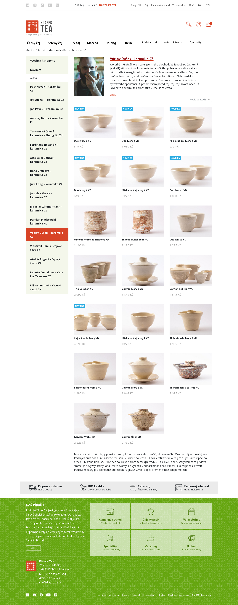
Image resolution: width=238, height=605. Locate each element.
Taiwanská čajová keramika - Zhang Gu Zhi (46, 133)
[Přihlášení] (199, 24)
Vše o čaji (143, 5)
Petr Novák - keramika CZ (45, 88)
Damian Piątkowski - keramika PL (44, 221)
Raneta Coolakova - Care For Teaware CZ (46, 274)
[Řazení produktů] (200, 99)
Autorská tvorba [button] (173, 42)
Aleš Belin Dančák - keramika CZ (42, 159)
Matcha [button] (92, 43)
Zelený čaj (114, 594)
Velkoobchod (179, 5)
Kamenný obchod (160, 5)
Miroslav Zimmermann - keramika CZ (46, 208)
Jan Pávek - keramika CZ (46, 109)
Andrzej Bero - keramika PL (46, 120)
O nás (192, 5)
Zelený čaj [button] (54, 43)
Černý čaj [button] (33, 43)
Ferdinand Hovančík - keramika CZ (44, 146)
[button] (200, 5)
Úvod (29, 50)
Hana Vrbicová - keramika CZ (40, 172)
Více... (113, 95)
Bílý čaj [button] (75, 43)
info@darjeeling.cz (50, 582)
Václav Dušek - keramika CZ (46, 234)
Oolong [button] (110, 43)
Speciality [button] (195, 42)
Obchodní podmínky (178, 594)
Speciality (137, 594)
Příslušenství (151, 594)
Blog (133, 5)
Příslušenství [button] (149, 42)
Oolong (126, 594)
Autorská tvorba (44, 50)
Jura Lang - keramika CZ (46, 184)
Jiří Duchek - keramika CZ (47, 100)
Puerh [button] (127, 43)
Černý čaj (102, 594)
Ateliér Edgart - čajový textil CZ (45, 261)
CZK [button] (208, 5)
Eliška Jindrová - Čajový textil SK (45, 287)
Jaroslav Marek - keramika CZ (41, 195)
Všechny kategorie (42, 60)
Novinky (35, 70)
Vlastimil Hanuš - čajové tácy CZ (46, 248)
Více (33, 548)
